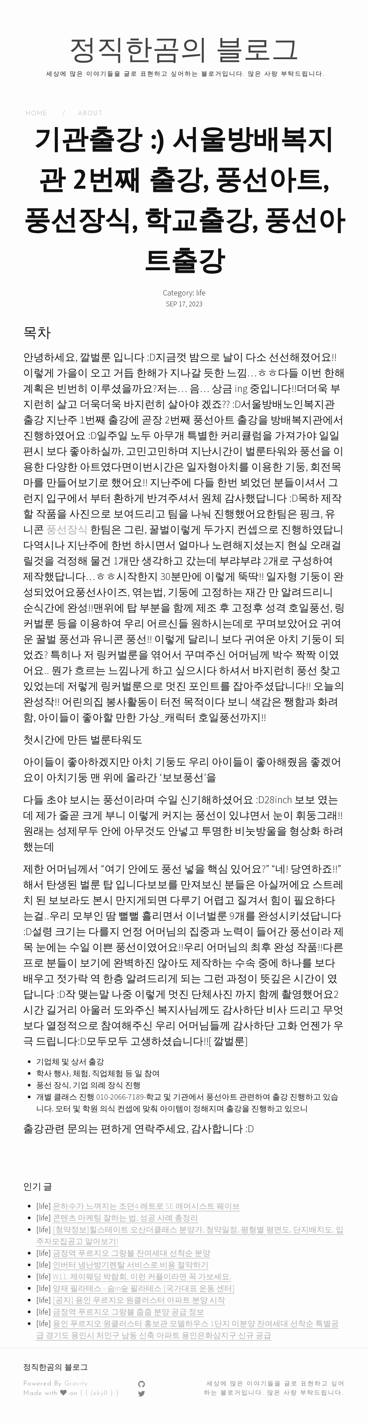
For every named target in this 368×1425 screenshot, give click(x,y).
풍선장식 (67, 529)
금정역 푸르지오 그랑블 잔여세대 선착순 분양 (131, 1253)
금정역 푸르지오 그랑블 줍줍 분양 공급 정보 (128, 1312)
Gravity (76, 1384)
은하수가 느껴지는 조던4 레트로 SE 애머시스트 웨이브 (146, 1206)
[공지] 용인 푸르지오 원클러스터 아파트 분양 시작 (139, 1300)
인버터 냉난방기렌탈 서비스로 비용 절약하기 (131, 1265)
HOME (37, 114)
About (90, 114)
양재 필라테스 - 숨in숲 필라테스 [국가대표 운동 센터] (144, 1288)
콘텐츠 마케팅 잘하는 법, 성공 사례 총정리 (125, 1218)
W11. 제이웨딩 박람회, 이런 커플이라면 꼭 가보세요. (142, 1276)
